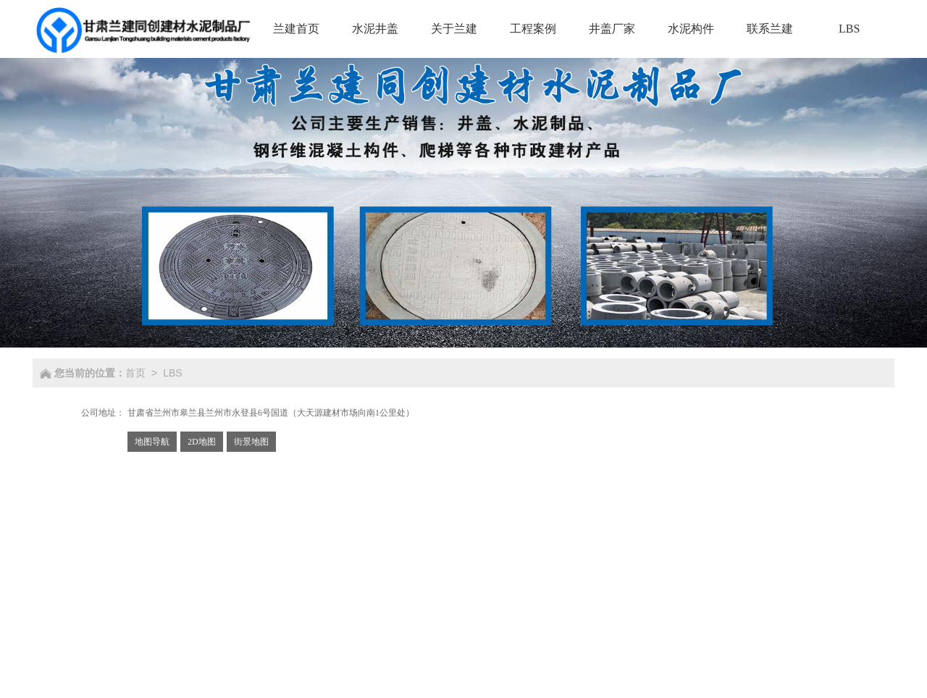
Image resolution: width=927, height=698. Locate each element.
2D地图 (202, 442)
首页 (135, 373)
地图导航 (152, 442)
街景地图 (251, 442)
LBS (172, 373)
